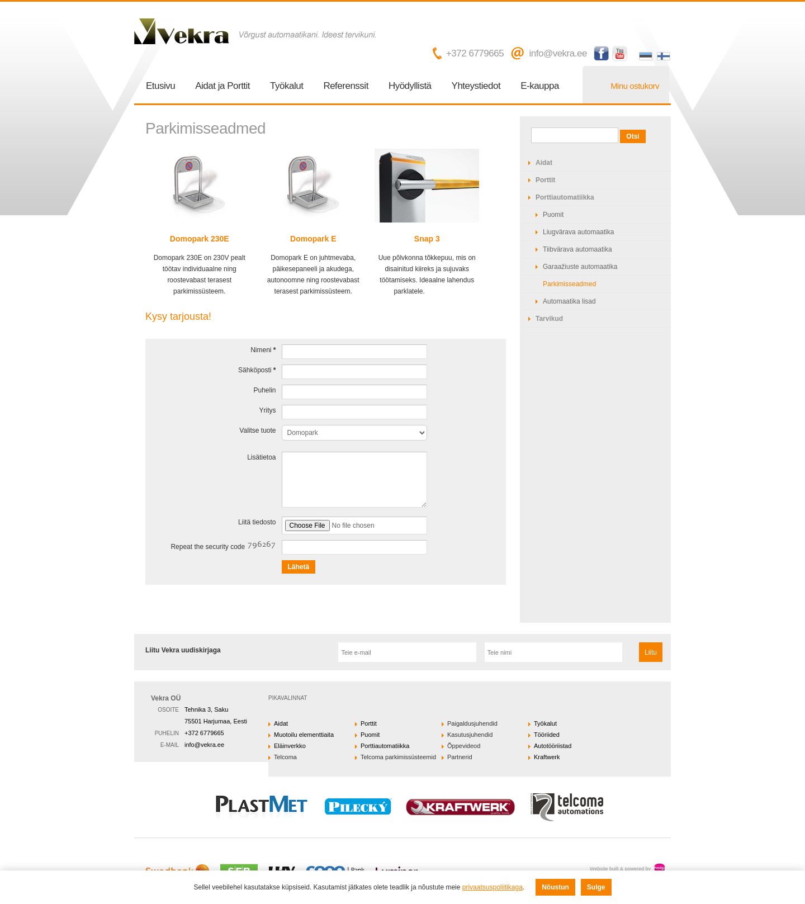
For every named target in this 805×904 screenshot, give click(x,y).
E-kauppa (539, 86)
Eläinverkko (290, 745)
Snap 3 (427, 238)
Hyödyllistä (410, 86)
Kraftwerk (547, 757)
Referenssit (345, 86)
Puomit (370, 734)
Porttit (369, 723)
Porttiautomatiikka (385, 745)
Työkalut (286, 86)
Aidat (281, 723)
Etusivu (160, 86)
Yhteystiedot (476, 86)
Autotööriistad (552, 745)
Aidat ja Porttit (222, 86)
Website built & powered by (620, 869)
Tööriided (547, 734)
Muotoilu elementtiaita (304, 734)
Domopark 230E (199, 238)
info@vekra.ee (557, 53)
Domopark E (313, 238)
